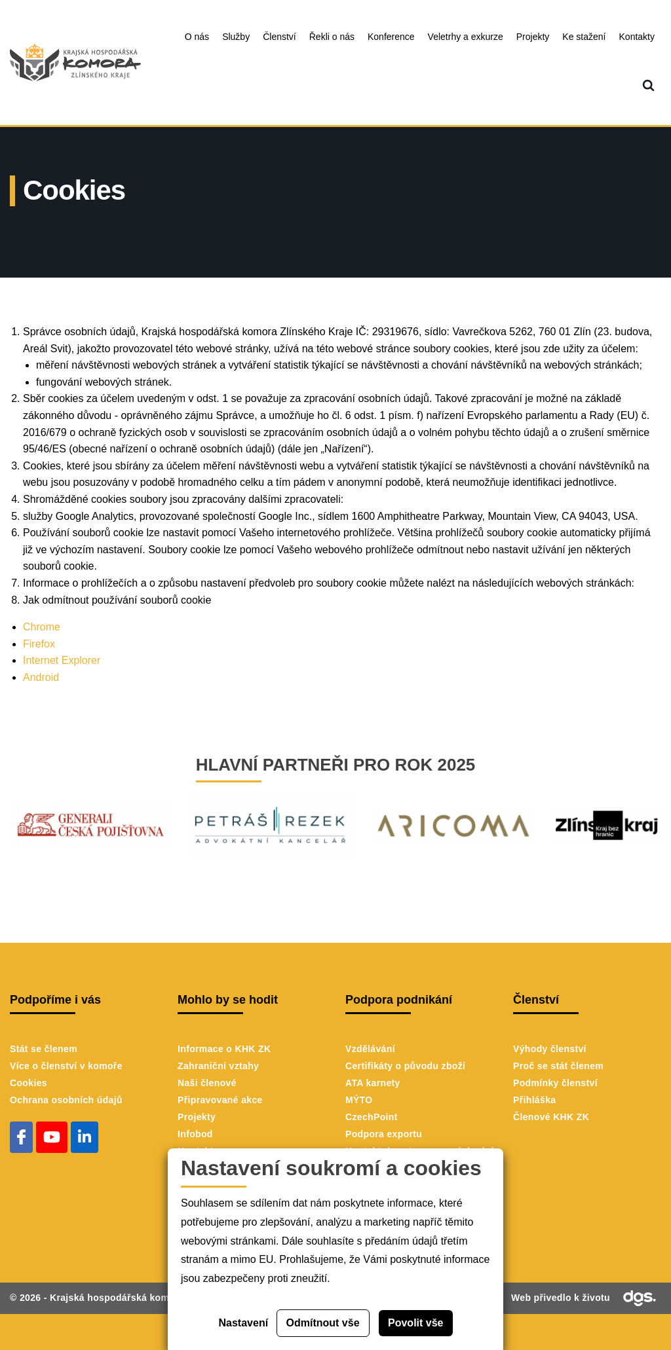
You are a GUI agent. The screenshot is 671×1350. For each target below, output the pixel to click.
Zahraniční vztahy (218, 1066)
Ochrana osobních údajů (66, 1100)
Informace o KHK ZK (224, 1049)
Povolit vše (415, 1322)
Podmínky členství (555, 1083)
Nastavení (244, 1322)
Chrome (41, 626)
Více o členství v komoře (66, 1066)
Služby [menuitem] (236, 36)
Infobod (195, 1134)
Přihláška (534, 1100)
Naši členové (207, 1083)
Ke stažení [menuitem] (583, 36)
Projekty (197, 1117)
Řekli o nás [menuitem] (332, 36)
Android (41, 677)
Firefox (40, 643)
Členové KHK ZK (551, 1117)
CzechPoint (371, 1117)
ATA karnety (372, 1083)
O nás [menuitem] (197, 36)
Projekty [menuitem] (533, 36)
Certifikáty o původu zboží (405, 1066)
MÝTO (359, 1100)
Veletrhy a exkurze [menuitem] (465, 36)
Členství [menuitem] (279, 36)
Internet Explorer (61, 660)
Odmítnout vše (323, 1322)
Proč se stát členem (558, 1066)
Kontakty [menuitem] (637, 36)
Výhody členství (549, 1049)
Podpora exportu (383, 1134)
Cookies (28, 1083)
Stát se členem (43, 1049)
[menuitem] (648, 86)
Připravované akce (220, 1100)
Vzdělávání (370, 1049)
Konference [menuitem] (391, 36)
